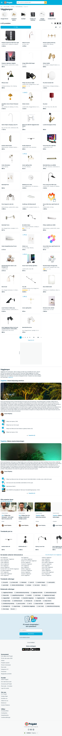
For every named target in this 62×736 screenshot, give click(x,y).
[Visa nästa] (41, 337)
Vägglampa (10, 377)
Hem (1, 6)
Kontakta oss (4, 698)
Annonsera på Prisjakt (6, 683)
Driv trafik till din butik (6, 681)
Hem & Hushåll (6, 6)
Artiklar (2, 660)
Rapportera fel (31, 340)
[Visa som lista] (57, 23)
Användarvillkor (4, 710)
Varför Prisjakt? (4, 679)
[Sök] (45, 2)
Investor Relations (5, 705)
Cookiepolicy (4, 713)
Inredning (12, 6)
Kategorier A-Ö (4, 669)
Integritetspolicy (5, 715)
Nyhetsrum (3, 702)
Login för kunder (5, 688)
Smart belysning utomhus (15, 380)
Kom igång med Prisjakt (7, 656)
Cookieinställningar (5, 717)
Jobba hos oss (4, 700)
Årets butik (3, 667)
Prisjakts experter (5, 662)
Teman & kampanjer (6, 665)
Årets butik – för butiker (6, 686)
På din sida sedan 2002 (6, 658)
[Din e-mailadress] (31, 630)
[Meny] (2, 2)
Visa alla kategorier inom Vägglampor (53, 554)
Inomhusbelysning (19, 6)
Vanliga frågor (4, 696)
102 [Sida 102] (38, 337)
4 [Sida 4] (27, 337)
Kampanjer (3, 671)
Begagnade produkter (6, 673)
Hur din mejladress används (25, 637)
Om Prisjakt (4, 694)
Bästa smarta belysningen (15, 441)
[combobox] (30, 2)
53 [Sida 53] (33, 337)
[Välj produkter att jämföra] (55, 27)
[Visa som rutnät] (55, 23)
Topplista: (4, 380)
